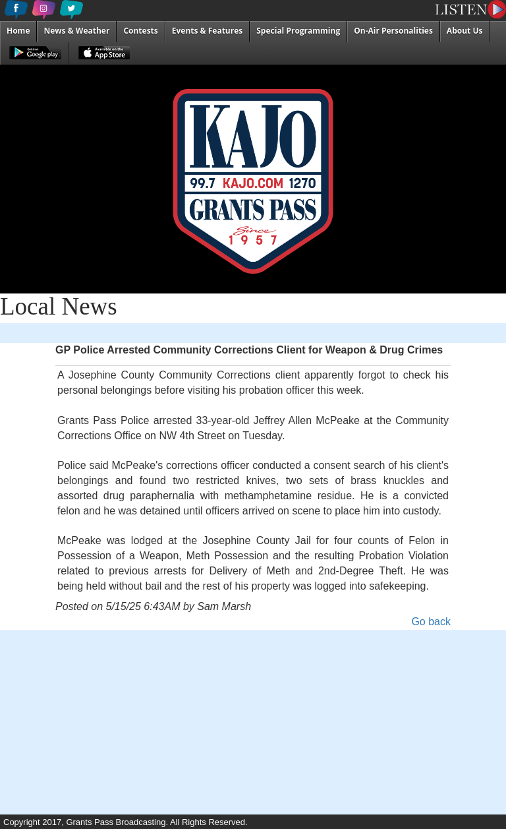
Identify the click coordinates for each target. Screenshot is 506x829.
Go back (431, 621)
